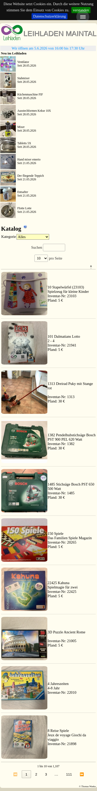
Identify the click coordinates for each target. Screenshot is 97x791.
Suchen (36, 247)
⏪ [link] (15, 774)
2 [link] (36, 774)
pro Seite (55, 258)
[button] (48, 267)
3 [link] (46, 774)
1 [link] (26, 774)
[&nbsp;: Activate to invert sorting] (72, 267)
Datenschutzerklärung (49, 16)
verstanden (81, 10)
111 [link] (69, 774)
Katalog (14, 227)
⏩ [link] (82, 774)
